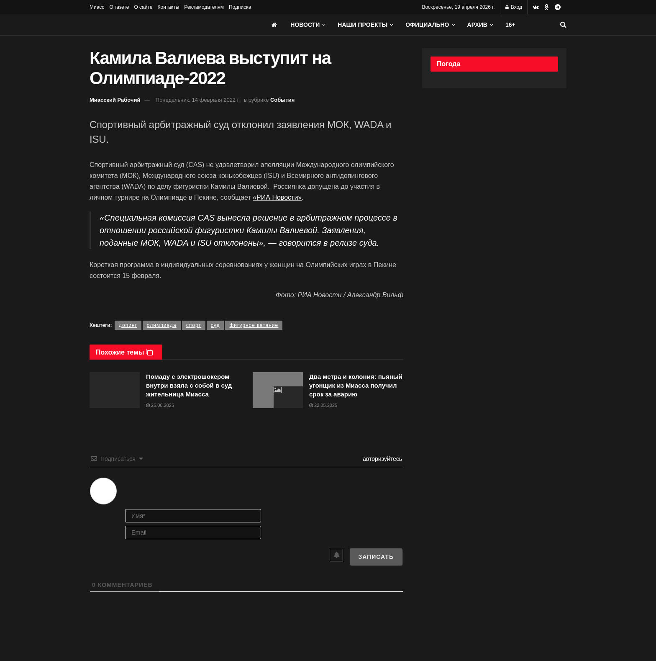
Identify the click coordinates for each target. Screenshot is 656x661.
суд (215, 325)
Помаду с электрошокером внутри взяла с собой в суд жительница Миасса (189, 385)
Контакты (168, 7)
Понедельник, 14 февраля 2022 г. (198, 100)
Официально (427, 24)
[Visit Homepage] (152, 24)
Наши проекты (362, 24)
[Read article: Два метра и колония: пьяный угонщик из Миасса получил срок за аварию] (278, 390)
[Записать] (376, 556)
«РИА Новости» (277, 197)
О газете (119, 7)
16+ (510, 24)
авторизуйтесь (381, 458)
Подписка (240, 7)
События (282, 100)
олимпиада (162, 325)
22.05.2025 (323, 405)
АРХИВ (477, 24)
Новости (305, 24)
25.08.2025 (160, 405)
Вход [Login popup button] (513, 7)
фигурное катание (253, 325)
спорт (193, 325)
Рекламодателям (204, 7)
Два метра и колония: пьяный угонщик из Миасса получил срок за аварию (355, 385)
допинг (128, 325)
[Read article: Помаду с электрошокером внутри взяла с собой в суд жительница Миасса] (115, 390)
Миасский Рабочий (115, 100)
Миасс (97, 7)
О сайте (143, 7)
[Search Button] (563, 24)
